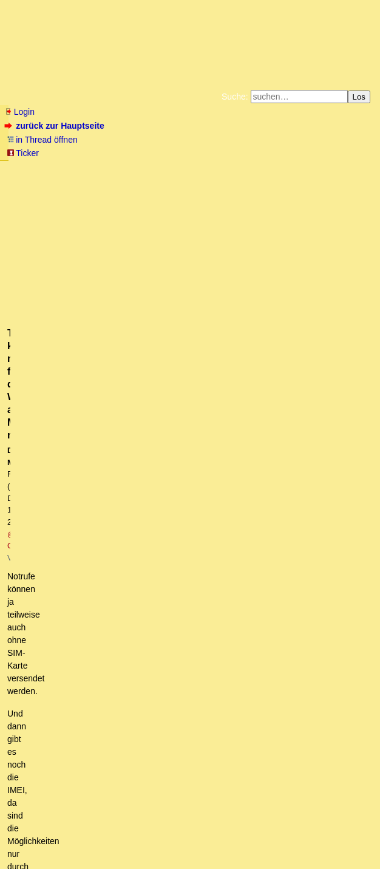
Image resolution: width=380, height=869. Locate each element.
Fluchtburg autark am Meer (57, 168)
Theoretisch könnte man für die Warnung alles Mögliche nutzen (175, 545)
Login (19, 112)
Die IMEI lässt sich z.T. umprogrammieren (133, 568)
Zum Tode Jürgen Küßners (151, 168)
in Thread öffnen (42, 140)
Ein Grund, (51, 729)
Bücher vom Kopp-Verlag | (248, 168)
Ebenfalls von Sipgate (103, 591)
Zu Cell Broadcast (64, 683)
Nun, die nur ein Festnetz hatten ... (96, 500)
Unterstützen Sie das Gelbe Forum (91, 178)
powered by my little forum (190, 854)
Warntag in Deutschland (63, 476)
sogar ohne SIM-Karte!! (66, 488)
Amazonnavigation (152, 188)
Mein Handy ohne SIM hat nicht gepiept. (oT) (115, 511)
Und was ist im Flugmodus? (83, 625)
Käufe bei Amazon (201, 178)
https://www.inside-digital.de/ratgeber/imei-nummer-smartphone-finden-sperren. (156, 305)
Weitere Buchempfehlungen (285, 178)
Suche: (235, 96)
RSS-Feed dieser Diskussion (321, 458)
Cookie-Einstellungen (223, 188)
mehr (56, 350)
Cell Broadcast (49, 717)
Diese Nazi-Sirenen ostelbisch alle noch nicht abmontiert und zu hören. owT (164, 637)
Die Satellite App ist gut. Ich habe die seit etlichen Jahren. (163, 580)
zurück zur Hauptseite (55, 126)
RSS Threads (72, 835)
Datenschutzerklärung (330, 168)
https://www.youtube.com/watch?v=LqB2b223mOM (86, 416)
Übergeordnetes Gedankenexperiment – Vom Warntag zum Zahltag (149, 740)
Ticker (23, 153)
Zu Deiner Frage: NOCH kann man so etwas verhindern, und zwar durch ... (163, 695)
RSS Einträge (28, 835)
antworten (38, 433)
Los (359, 96)
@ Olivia (226, 241)
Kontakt (109, 835)
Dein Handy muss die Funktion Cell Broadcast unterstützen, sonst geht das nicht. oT (199, 522)
